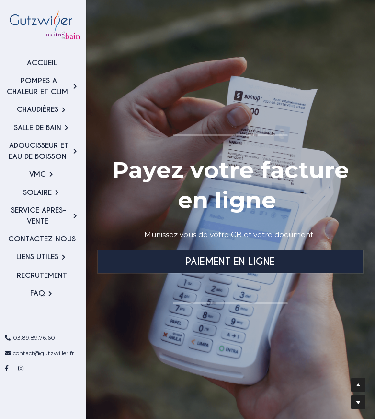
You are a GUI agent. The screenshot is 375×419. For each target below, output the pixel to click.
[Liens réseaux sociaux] (7, 369)
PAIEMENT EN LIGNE (230, 261)
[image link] (43, 23)
